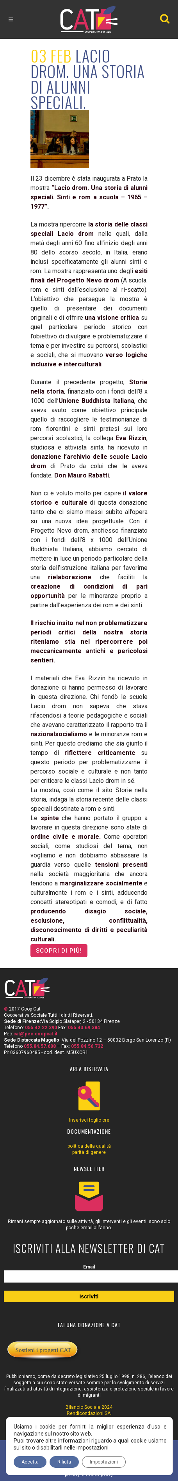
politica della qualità (89, 1146)
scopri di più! (59, 950)
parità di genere (89, 1152)
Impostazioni (104, 1462)
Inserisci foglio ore (89, 1120)
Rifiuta (64, 1462)
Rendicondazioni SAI (89, 1413)
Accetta (30, 1462)
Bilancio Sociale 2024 (89, 1407)
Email (89, 1267)
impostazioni (93, 1447)
